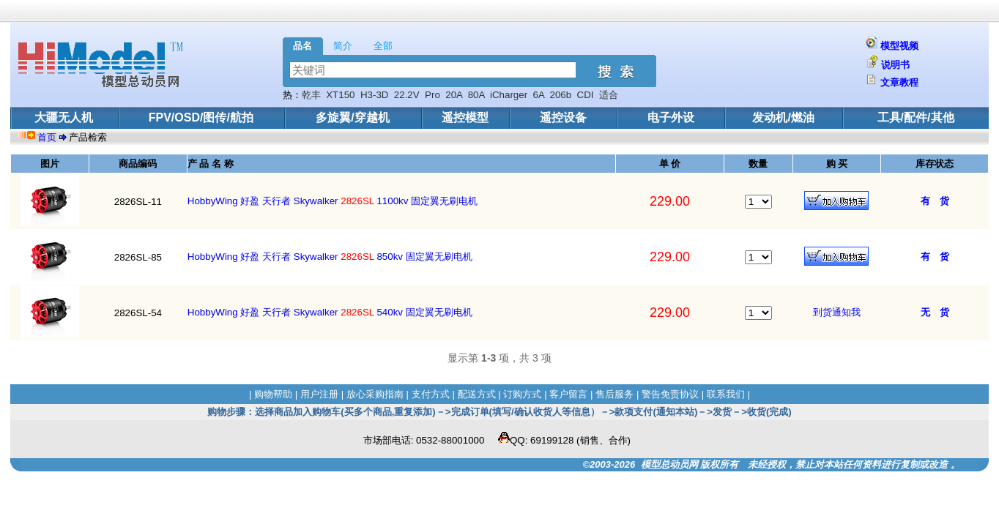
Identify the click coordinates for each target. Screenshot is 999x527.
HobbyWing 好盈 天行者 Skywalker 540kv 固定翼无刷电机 (329, 312)
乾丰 (311, 94)
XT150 (340, 94)
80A (476, 94)
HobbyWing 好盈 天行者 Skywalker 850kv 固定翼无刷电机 (329, 256)
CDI (585, 94)
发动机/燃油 (783, 117)
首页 (48, 137)
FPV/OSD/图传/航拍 (201, 117)
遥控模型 (465, 117)
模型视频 (899, 45)
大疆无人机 (63, 117)
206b (561, 94)
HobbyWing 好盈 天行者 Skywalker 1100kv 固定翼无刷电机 (332, 200)
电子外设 (670, 117)
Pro (432, 94)
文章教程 (899, 82)
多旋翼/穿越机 (352, 117)
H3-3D (374, 94)
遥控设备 (563, 117)
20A (453, 94)
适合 (608, 94)
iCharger (508, 94)
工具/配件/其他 (915, 117)
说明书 (895, 64)
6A (539, 94)
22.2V (407, 94)
